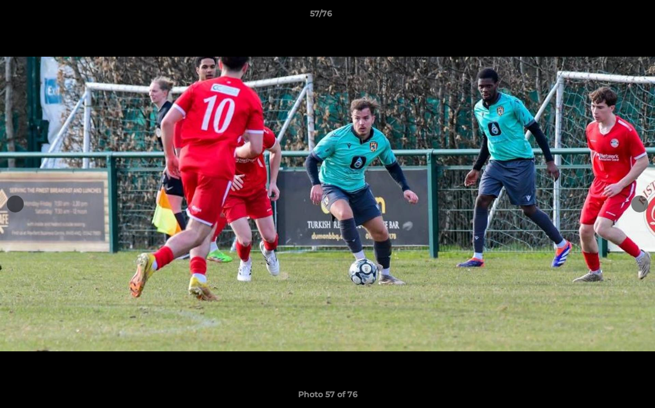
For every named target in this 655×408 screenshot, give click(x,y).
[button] (607, 16)
